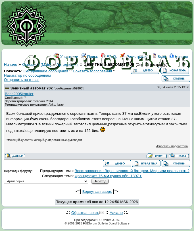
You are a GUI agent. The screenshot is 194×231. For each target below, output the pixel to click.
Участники (66, 56)
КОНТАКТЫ (132, 82)
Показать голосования (92, 71)
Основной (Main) (36, 64)
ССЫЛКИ (109, 82)
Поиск (90, 56)
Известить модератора (172, 146)
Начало (178, 56)
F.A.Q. (109, 56)
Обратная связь (85, 212)
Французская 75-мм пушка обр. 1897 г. (108, 176)
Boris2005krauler (19, 94)
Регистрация (134, 56)
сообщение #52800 (68, 88)
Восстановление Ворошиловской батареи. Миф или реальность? (132, 171)
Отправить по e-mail (21, 79)
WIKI (93, 82)
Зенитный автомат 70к (32, 88)
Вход (159, 56)
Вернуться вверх (97, 191)
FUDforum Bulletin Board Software (106, 223)
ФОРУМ (79, 82)
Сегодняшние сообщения (46, 71)
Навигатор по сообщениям (27, 75)
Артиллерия (68, 64)
